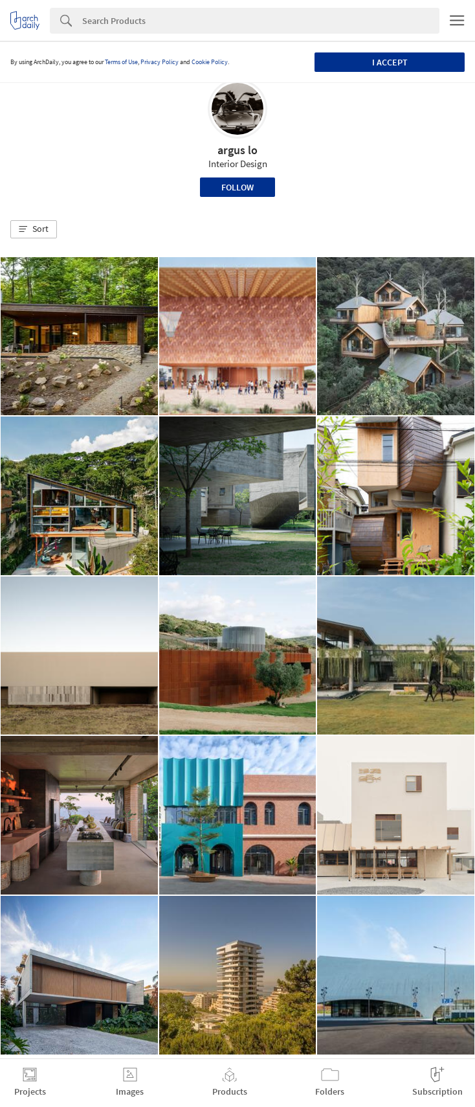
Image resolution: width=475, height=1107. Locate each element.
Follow (237, 187)
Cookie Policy (210, 62)
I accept (390, 62)
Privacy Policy (159, 62)
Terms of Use (121, 62)
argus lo (237, 150)
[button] (33, 229)
